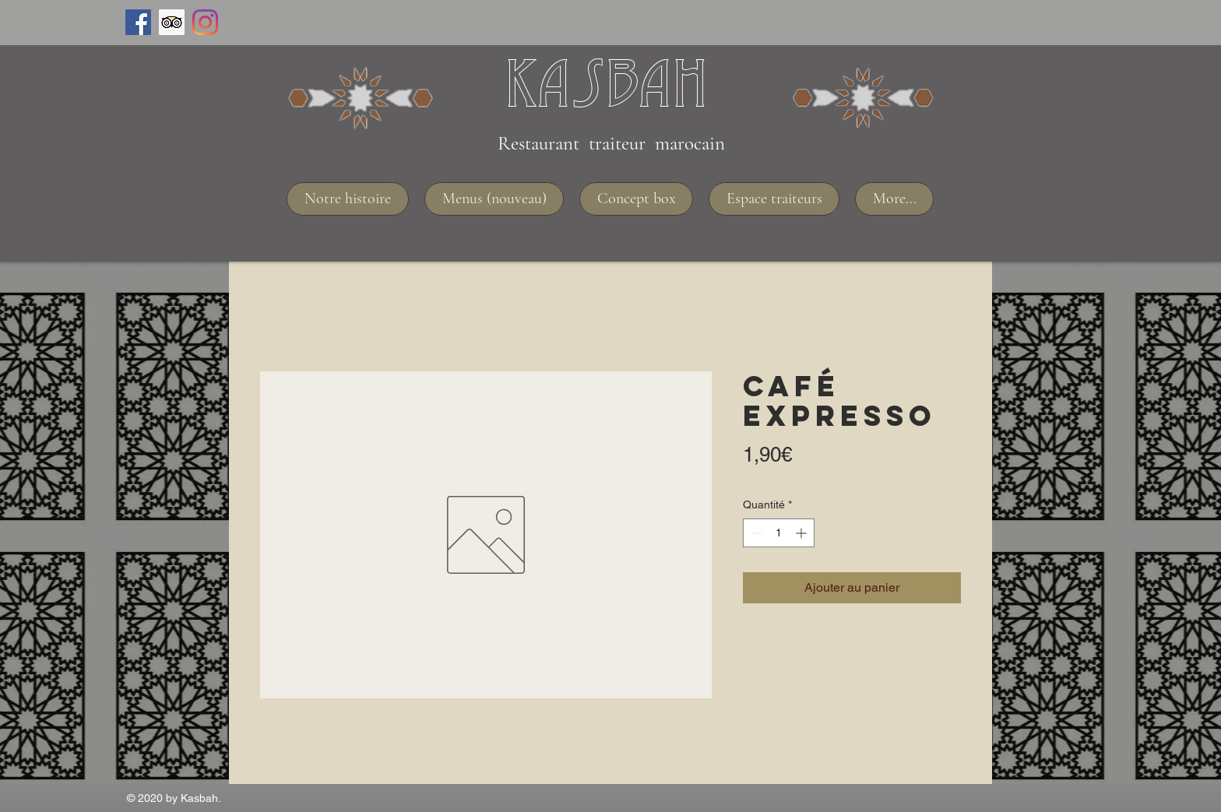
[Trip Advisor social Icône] (172, 22)
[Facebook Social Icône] (138, 22)
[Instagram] (205, 22)
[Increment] (802, 533)
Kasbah (606, 82)
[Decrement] (755, 533)
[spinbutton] (779, 533)
